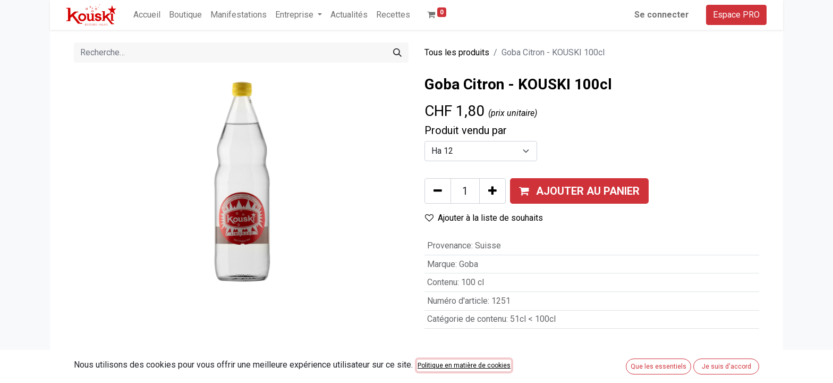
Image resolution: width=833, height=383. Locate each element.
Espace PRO (736, 15)
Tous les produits (456, 52)
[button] (579, 191)
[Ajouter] (492, 191)
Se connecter (661, 15)
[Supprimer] (437, 191)
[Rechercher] (397, 53)
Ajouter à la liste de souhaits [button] (484, 218)
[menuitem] (147, 15)
